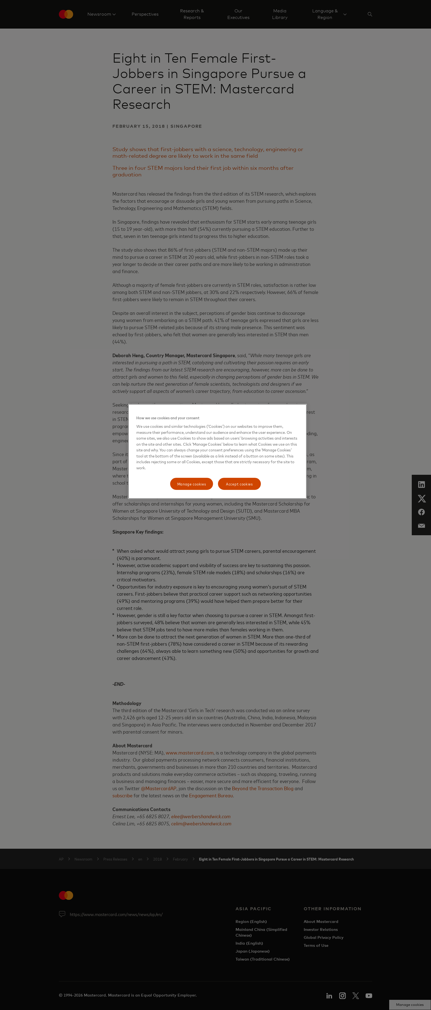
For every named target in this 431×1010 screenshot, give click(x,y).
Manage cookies (191, 483)
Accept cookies (239, 483)
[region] (217, 451)
